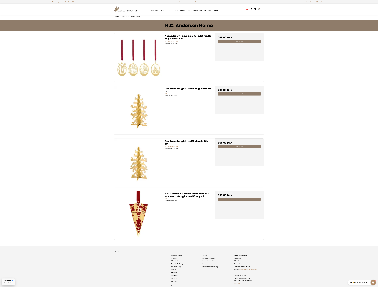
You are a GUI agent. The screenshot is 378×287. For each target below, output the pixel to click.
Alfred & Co (175, 261)
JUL (209, 10)
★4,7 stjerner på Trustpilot (314, 2)
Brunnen (174, 281)
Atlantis (173, 270)
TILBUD (215, 10)
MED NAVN (155, 10)
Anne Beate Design (177, 264)
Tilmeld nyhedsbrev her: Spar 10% (63, 2)
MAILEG (182, 10)
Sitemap (237, 283)
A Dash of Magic (176, 255)
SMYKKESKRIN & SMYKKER (197, 10)
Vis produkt (239, 41)
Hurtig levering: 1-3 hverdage (188, 2)
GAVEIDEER (165, 10)
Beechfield (174, 275)
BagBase (174, 272)
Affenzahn (174, 258)
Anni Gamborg (176, 267)
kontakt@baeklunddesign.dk (248, 270)
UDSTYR (175, 10)
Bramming (174, 278)
